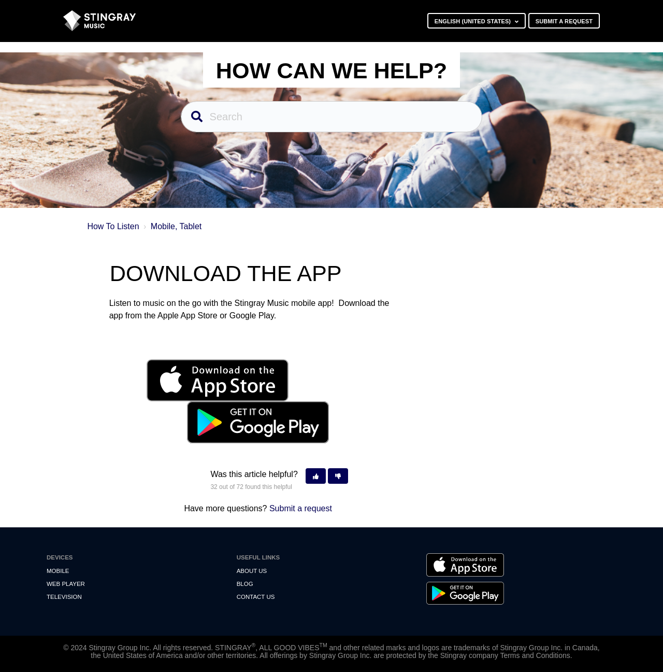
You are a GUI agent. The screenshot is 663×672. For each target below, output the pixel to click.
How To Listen (113, 226)
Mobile (58, 571)
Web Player (66, 584)
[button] (316, 476)
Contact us (256, 597)
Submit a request (564, 21)
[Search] (332, 116)
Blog (245, 584)
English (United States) (474, 21)
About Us (252, 571)
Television (64, 597)
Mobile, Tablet (176, 226)
